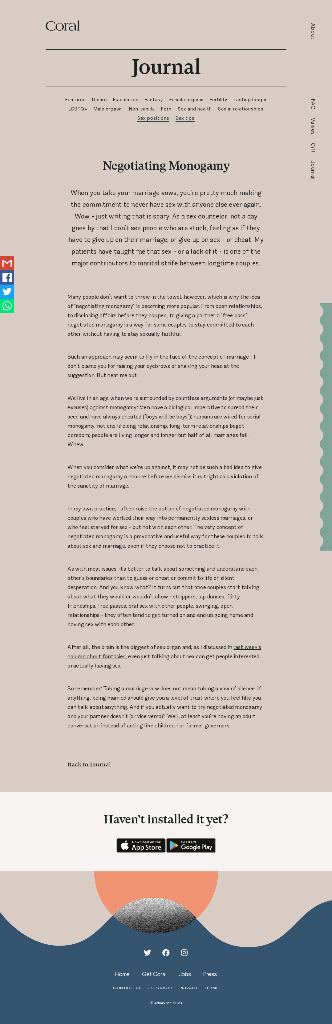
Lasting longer (250, 99)
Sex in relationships (241, 108)
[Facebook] (166, 952)
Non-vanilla (142, 108)
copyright (160, 987)
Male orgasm (108, 108)
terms (211, 987)
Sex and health (195, 108)
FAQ (313, 104)
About (313, 31)
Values (313, 126)
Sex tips (185, 118)
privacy (189, 987)
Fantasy (154, 99)
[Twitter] (147, 952)
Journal (313, 170)
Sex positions (153, 118)
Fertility (219, 99)
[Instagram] (184, 952)
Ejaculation (126, 99)
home (122, 974)
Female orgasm (186, 99)
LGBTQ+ (78, 108)
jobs (185, 974)
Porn (166, 108)
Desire (99, 99)
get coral (154, 974)
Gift (313, 148)
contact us (127, 987)
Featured (75, 99)
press (210, 974)
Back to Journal (89, 764)
